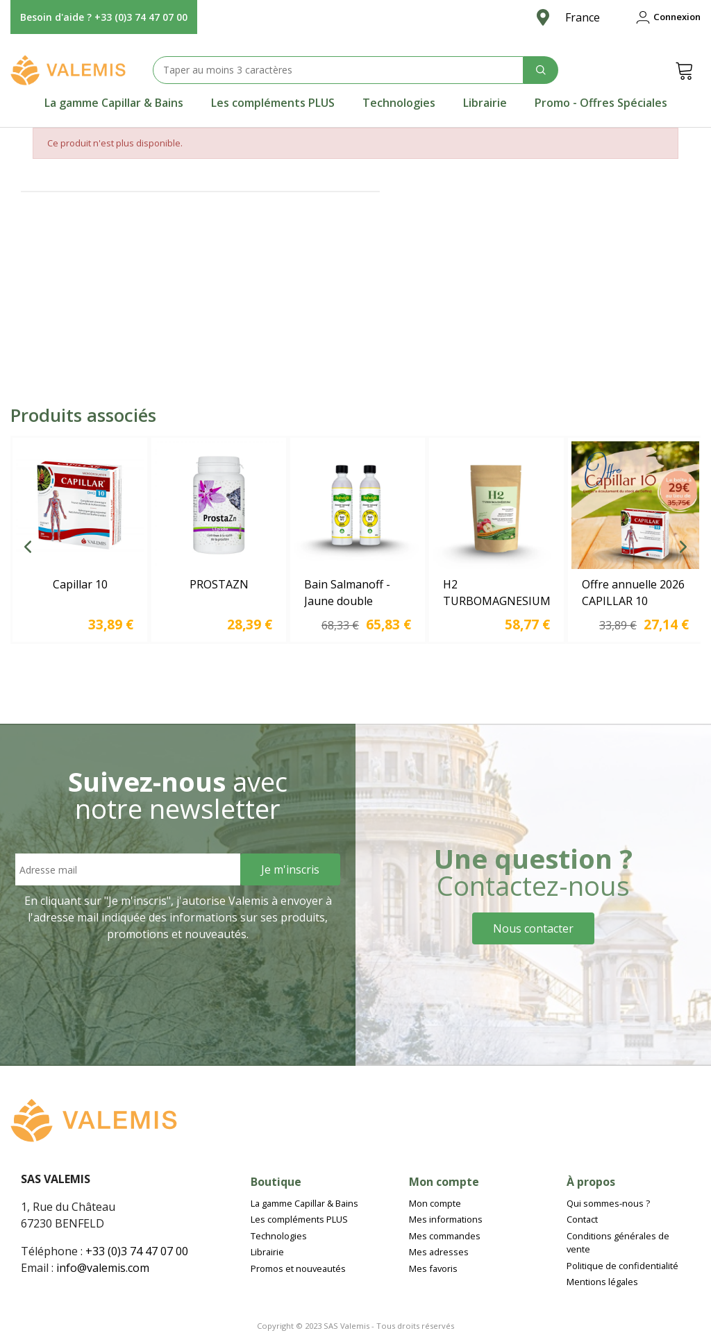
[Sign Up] (290, 869)
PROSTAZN (219, 584)
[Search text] (338, 70)
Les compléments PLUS (273, 102)
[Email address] (127, 869)
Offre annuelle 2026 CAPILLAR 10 (633, 593)
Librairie (485, 102)
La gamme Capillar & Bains (113, 102)
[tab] (113, 102)
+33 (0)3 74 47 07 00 (136, 1251)
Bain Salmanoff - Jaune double (347, 593)
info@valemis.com (102, 1267)
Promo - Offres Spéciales (601, 102)
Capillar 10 (80, 584)
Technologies (398, 102)
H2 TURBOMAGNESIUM (496, 593)
